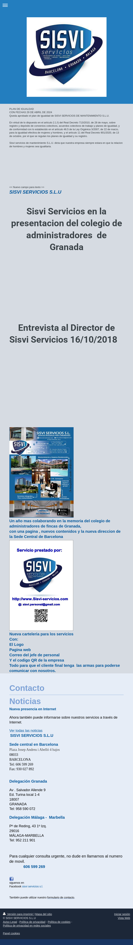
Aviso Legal (10, 921)
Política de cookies (59, 921)
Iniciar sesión (122, 914)
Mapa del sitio (43, 914)
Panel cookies (11, 933)
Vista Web (124, 918)
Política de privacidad (32, 921)
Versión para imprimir (18, 914)
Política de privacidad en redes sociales (27, 925)
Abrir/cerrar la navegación (66, 5)
